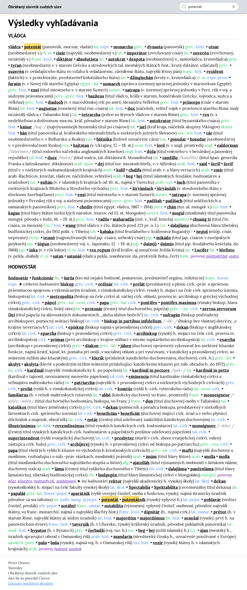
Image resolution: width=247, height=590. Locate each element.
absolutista (87, 59)
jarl (143, 126)
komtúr (125, 388)
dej (101, 163)
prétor (219, 511)
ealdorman (227, 145)
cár (209, 132)
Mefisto (226, 249)
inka (33, 249)
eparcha (48, 333)
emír (218, 169)
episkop (76, 327)
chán (171, 206)
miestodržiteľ (216, 256)
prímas (57, 339)
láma (59, 468)
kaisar (26, 126)
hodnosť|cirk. (44, 481)
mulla (209, 456)
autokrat (116, 59)
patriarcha (84, 382)
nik (134, 499)
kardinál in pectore (151, 370)
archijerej (80, 444)
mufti (187, 450)
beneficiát (130, 413)
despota (137, 59)
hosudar (198, 139)
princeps (191, 102)
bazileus (96, 96)
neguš (202, 231)
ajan (204, 530)
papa (104, 302)
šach (181, 182)
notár (92, 419)
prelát (139, 284)
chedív (86, 206)
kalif (120, 169)
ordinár (105, 284)
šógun (43, 243)
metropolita (61, 296)
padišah (154, 200)
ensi (35, 89)
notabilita (113, 505)
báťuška (104, 139)
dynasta (155, 46)
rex (206, 114)
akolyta (31, 364)
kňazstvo (25, 481)
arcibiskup (146, 333)
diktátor (64, 59)
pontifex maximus (178, 302)
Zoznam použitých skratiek (30, 583)
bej (139, 176)
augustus (48, 108)
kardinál (35, 370)
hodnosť (60, 548)
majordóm (126, 517)
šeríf (228, 163)
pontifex (149, 302)
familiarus (18, 394)
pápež (50, 302)
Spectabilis (139, 487)
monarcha (123, 46)
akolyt (14, 364)
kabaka (107, 231)
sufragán (171, 314)
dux (131, 108)
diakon (91, 345)
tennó (49, 237)
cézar (214, 46)
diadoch (55, 102)
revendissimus (69, 425)
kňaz (12, 481)
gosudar (178, 139)
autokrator (160, 120)
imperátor (137, 52)
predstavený (66, 481)
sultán (46, 182)
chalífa (135, 169)
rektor (115, 481)
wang (70, 225)
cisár (60, 52)
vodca (234, 256)
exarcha (227, 339)
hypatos (38, 530)
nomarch (111, 83)
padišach (174, 200)
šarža (69, 277)
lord (161, 145)
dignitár (152, 511)
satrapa (132, 89)
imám (151, 456)
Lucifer (201, 249)
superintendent (23, 437)
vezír (158, 542)
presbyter (124, 437)
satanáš (74, 256)
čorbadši (96, 530)
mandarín (122, 536)
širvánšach (142, 188)
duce (52, 157)
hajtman (81, 145)
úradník (75, 548)
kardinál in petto (212, 370)
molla (224, 456)
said (203, 163)
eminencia (139, 376)
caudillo (170, 157)
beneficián (107, 413)
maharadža (123, 219)
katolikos (17, 407)
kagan (14, 212)
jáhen (126, 345)
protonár (94, 308)
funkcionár (43, 277)
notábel (68, 505)
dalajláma (179, 225)
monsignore (204, 425)
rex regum (100, 249)
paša (42, 542)
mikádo (163, 237)
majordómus (152, 517)
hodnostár (18, 277)
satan (58, 256)
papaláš (18, 493)
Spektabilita (166, 487)
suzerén (16, 71)
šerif (215, 163)
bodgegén (107, 474)
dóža (151, 151)
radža (103, 219)
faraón (14, 83)
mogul (178, 212)
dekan (182, 327)
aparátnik (80, 493)
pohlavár (212, 499)
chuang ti (202, 219)
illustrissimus (22, 425)
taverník (80, 524)
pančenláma (202, 468)
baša (55, 542)
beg (129, 176)
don (149, 401)
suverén (201, 52)
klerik (98, 357)
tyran (16, 65)
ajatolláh (141, 462)
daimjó (150, 243)
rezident (214, 71)
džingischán (141, 77)
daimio (167, 243)
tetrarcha (91, 114)
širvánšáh (166, 188)
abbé (106, 394)
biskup (67, 284)
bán (23, 132)
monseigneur (217, 394)
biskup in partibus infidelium (133, 320)
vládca (14, 46)
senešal (191, 517)
